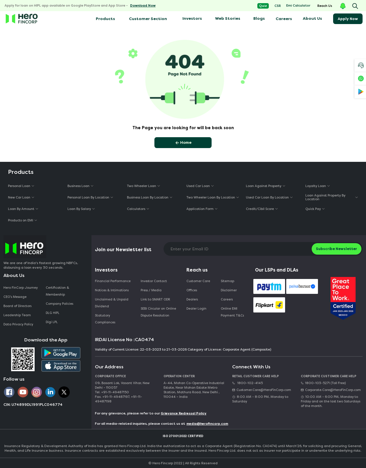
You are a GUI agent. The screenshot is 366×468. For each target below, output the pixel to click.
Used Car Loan (198, 186)
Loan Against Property (263, 186)
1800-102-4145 (247, 383)
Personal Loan (19, 186)
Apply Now (348, 19)
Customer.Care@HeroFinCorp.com (261, 390)
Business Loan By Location (147, 197)
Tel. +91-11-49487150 (112, 392)
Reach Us (324, 6)
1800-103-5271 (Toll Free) (323, 383)
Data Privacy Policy (18, 324)
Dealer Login (196, 308)
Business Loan (78, 186)
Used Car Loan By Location (267, 197)
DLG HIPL (53, 313)
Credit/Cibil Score (260, 209)
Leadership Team (17, 315)
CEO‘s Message (15, 297)
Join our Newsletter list (123, 249)
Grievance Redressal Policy (183, 413)
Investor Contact (154, 281)
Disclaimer (229, 290)
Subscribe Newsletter (336, 249)
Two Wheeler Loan (141, 186)
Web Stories (227, 18)
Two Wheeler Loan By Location (210, 197)
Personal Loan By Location (88, 197)
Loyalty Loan (315, 186)
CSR (277, 6)
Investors (192, 18)
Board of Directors (17, 306)
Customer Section (148, 18)
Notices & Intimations (112, 290)
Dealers (192, 299)
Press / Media (151, 290)
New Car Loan (19, 197)
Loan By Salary (79, 209)
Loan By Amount (21, 209)
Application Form (200, 209)
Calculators (136, 209)
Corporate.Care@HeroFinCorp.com (331, 390)
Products (105, 18)
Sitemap (227, 281)
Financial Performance (113, 281)
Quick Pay (313, 209)
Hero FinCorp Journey (20, 288)
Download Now (143, 5)
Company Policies (59, 304)
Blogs (259, 18)
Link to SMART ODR (155, 299)
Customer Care (198, 281)
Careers (284, 18)
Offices (191, 290)
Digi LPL (52, 322)
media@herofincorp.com (207, 424)
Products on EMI (20, 220)
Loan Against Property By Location (325, 197)
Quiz (263, 6)
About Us (312, 18)
